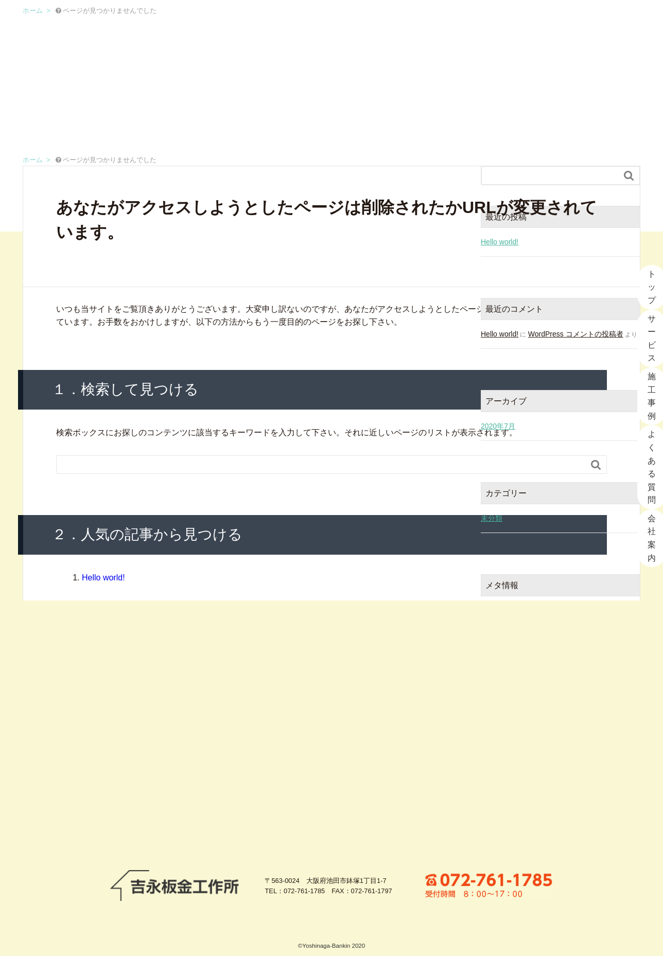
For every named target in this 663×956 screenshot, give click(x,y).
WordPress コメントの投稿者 (575, 334)
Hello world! (103, 577)
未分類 (491, 518)
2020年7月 (498, 426)
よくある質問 (490, 23)
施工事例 (415, 23)
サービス (350, 23)
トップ (289, 23)
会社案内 (564, 23)
